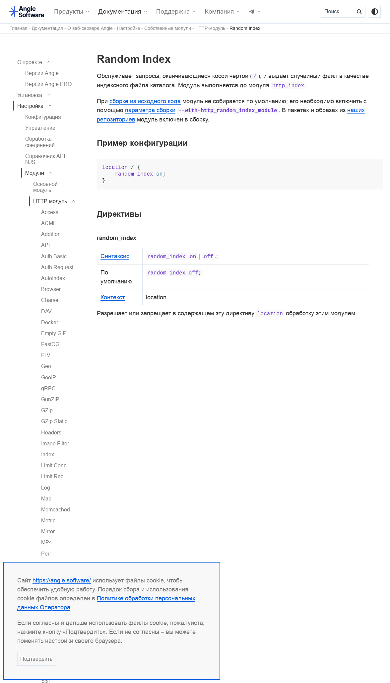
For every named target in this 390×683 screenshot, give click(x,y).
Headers (51, 432)
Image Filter (55, 443)
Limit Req (52, 476)
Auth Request (57, 267)
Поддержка (173, 12)
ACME (49, 223)
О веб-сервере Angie (90, 28)
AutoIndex (53, 278)
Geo (46, 366)
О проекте (29, 62)
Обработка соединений (40, 142)
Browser (51, 289)
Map (46, 498)
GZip (47, 410)
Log (45, 488)
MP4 (46, 542)
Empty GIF (53, 333)
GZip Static (54, 421)
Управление (40, 128)
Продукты (68, 12)
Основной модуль (45, 187)
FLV (45, 355)
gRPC (48, 388)
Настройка (128, 28)
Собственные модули (167, 28)
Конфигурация (43, 117)
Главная (18, 28)
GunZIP (50, 399)
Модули (34, 173)
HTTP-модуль (210, 28)
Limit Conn (54, 465)
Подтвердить (36, 659)
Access (49, 212)
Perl (46, 554)
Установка (29, 95)
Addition (51, 234)
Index (47, 454)
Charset (50, 300)
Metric (48, 520)
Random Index (244, 28)
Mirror (48, 531)
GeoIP (48, 377)
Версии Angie (42, 73)
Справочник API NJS (45, 159)
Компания (219, 12)
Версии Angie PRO (48, 84)
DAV (46, 311)
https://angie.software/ (61, 580)
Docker (49, 322)
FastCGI (51, 344)
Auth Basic (54, 256)
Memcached (55, 509)
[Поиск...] (337, 11)
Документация (119, 12)
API (45, 245)
